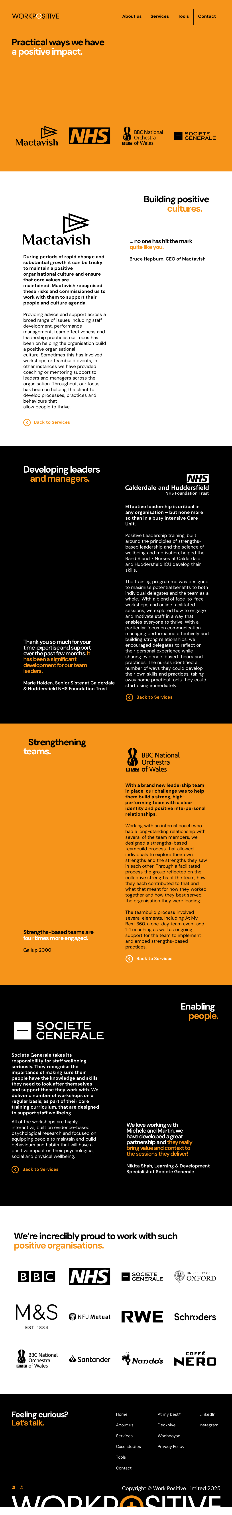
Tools (183, 16)
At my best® (169, 1414)
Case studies (128, 1446)
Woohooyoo (169, 1436)
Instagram (208, 1425)
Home (122, 1414)
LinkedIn (207, 1414)
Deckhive (167, 1425)
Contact (207, 16)
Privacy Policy (171, 1446)
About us (132, 16)
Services (160, 16)
